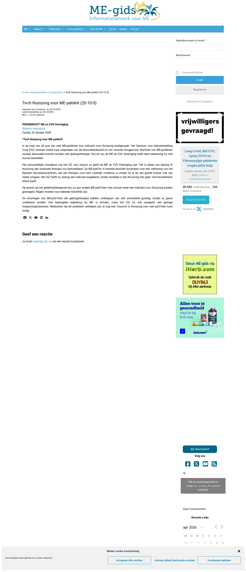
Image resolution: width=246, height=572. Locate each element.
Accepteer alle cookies (129, 560)
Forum (112, 29)
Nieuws (39, 29)
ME (27, 29)
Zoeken (123, 29)
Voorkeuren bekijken (219, 560)
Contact (135, 29)
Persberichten (56, 92)
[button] (239, 551)
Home (25, 92)
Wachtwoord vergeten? (200, 101)
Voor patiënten (76, 29)
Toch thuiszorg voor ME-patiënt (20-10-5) (59, 103)
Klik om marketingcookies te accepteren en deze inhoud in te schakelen (203, 485)
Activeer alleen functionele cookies (175, 560)
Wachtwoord (184, 55)
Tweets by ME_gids (203, 486)
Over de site (98, 29)
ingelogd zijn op (42, 241)
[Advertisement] (97, 60)
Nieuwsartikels (38, 92)
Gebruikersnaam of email (191, 40)
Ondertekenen (196, 199)
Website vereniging (33, 128)
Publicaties (56, 29)
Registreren (199, 89)
